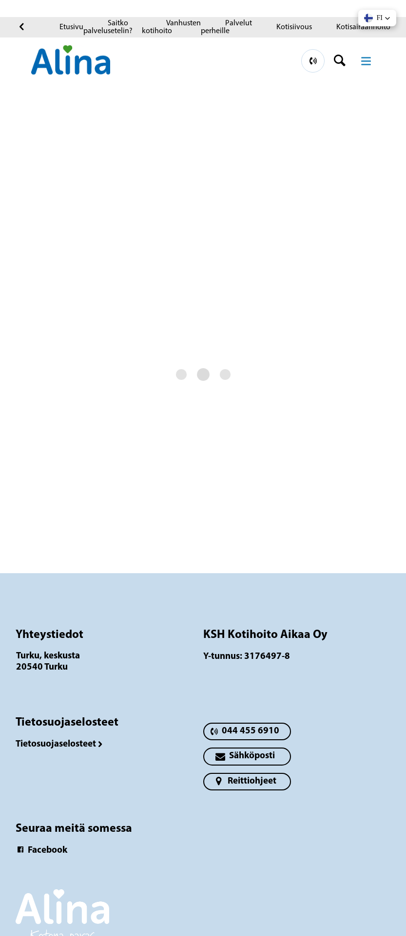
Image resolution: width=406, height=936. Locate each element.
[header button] (342, 61)
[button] (377, 18)
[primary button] (313, 61)
